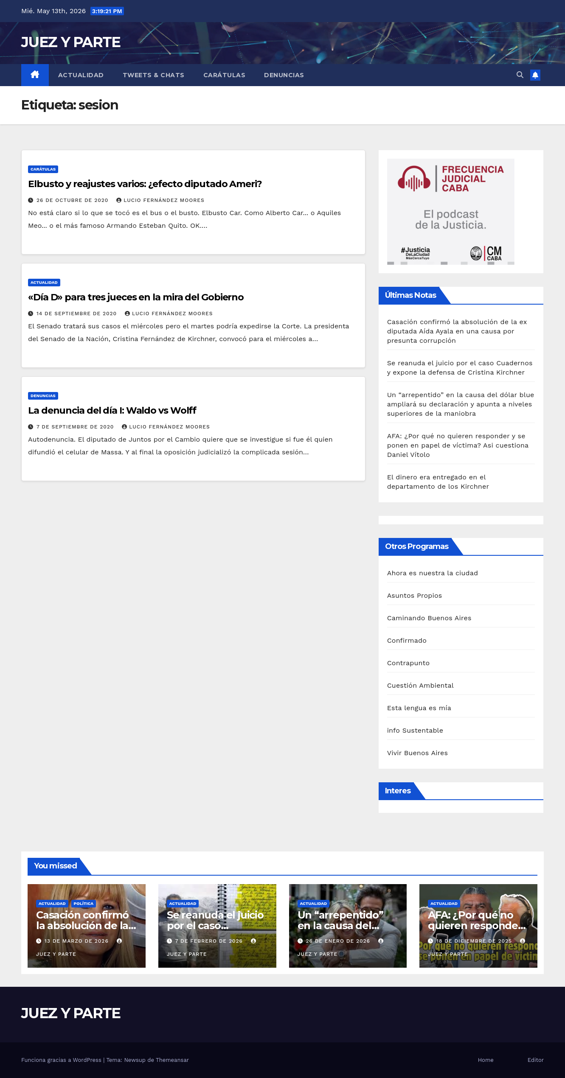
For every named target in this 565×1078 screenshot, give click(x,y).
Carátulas (224, 75)
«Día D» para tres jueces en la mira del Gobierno (136, 297)
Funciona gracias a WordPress (62, 1060)
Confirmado (407, 640)
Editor (536, 1060)
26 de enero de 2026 (339, 941)
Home (486, 1060)
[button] (520, 75)
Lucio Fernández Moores (160, 200)
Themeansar (172, 1060)
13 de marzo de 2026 (78, 941)
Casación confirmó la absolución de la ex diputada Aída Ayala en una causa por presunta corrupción (457, 331)
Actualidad (81, 75)
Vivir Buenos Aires (417, 753)
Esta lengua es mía (419, 708)
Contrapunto (408, 663)
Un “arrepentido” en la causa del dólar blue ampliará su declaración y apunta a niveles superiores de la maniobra (460, 404)
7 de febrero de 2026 (210, 941)
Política (84, 903)
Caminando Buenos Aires (429, 618)
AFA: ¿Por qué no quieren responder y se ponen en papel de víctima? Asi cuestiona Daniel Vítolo (457, 445)
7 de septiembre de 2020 (76, 427)
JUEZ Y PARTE (71, 42)
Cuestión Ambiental (420, 685)
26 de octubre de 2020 (73, 200)
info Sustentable (415, 730)
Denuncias (284, 75)
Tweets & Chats (154, 75)
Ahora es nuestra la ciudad (432, 573)
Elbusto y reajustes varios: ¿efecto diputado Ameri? (145, 184)
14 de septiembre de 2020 (78, 313)
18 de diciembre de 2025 (475, 941)
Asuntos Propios (414, 595)
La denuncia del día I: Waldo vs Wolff (112, 410)
